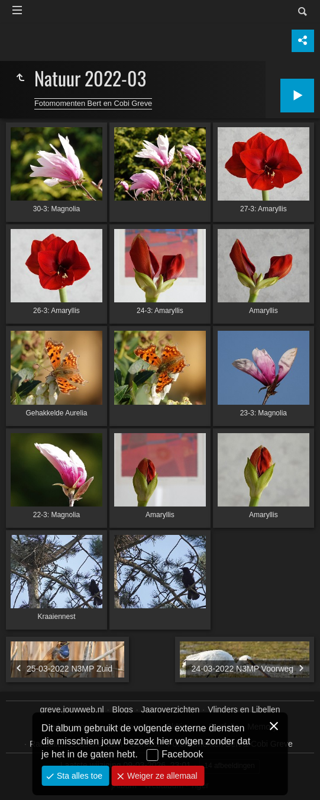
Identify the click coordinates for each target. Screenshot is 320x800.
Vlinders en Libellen (244, 709)
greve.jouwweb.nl (72, 709)
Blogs (122, 709)
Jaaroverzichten (170, 709)
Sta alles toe (78, 775)
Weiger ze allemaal (161, 775)
